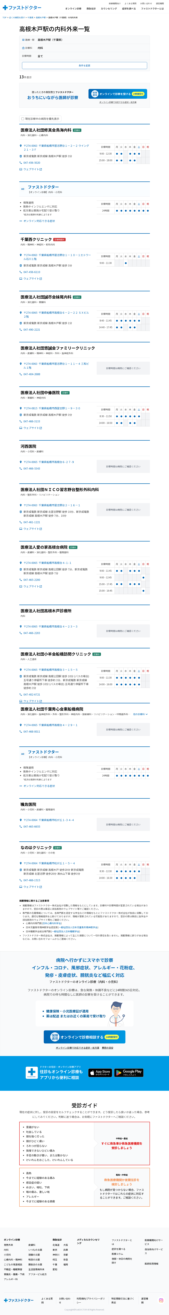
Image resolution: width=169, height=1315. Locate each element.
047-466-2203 (32, 633)
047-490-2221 (32, 329)
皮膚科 (31, 1244)
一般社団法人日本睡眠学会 (65, 931)
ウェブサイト (33, 169)
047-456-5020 (32, 162)
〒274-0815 (52, 408)
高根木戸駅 (41, 17)
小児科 (7, 1254)
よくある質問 (130, 3)
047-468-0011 (32, 731)
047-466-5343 (32, 468)
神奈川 (56, 1254)
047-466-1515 (32, 880)
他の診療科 (141, 714)
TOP (5, 17)
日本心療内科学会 (52, 923)
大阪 (65, 1244)
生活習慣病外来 (36, 1269)
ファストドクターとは (152, 8)
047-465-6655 (32, 826)
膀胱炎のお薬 (35, 1264)
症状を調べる (129, 8)
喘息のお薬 (34, 1259)
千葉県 (30, 17)
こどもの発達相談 (13, 1264)
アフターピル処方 (37, 1274)
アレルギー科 (11, 1279)
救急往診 (91, 8)
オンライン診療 (73, 8)
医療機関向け (115, 3)
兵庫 (65, 1249)
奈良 (65, 1259)
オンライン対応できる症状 (39, 221)
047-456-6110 (32, 272)
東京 (55, 1249)
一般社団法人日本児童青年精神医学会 (78, 927)
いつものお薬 (35, 1249)
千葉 (55, 1264)
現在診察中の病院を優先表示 (42, 118)
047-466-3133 (32, 421)
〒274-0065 (49, 462)
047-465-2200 (32, 580)
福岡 (65, 1264)
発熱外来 (8, 1244)
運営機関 (160, 3)
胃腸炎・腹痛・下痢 (14, 1274)
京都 (65, 1254)
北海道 (56, 1244)
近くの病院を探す (17, 17)
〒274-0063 (52, 505)
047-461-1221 (32, 522)
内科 (6, 1249)
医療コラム (117, 1253)
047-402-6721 (32, 694)
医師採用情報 (151, 1263)
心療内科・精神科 (13, 1259)
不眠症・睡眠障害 (13, 1269)
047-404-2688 (32, 374)
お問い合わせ (146, 3)
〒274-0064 (49, 820)
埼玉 (55, 1259)
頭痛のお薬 (34, 1254)
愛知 (55, 1269)
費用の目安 (107, 1047)
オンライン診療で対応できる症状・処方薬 (117, 102)
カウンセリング (109, 8)
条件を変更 (84, 65)
